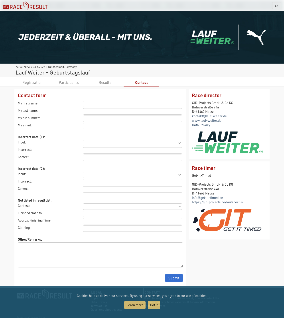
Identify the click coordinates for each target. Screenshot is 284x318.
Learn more (134, 305)
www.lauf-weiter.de (206, 120)
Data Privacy (201, 125)
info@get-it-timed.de (207, 197)
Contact (141, 82)
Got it (154, 305)
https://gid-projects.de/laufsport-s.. (218, 202)
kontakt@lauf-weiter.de (209, 116)
